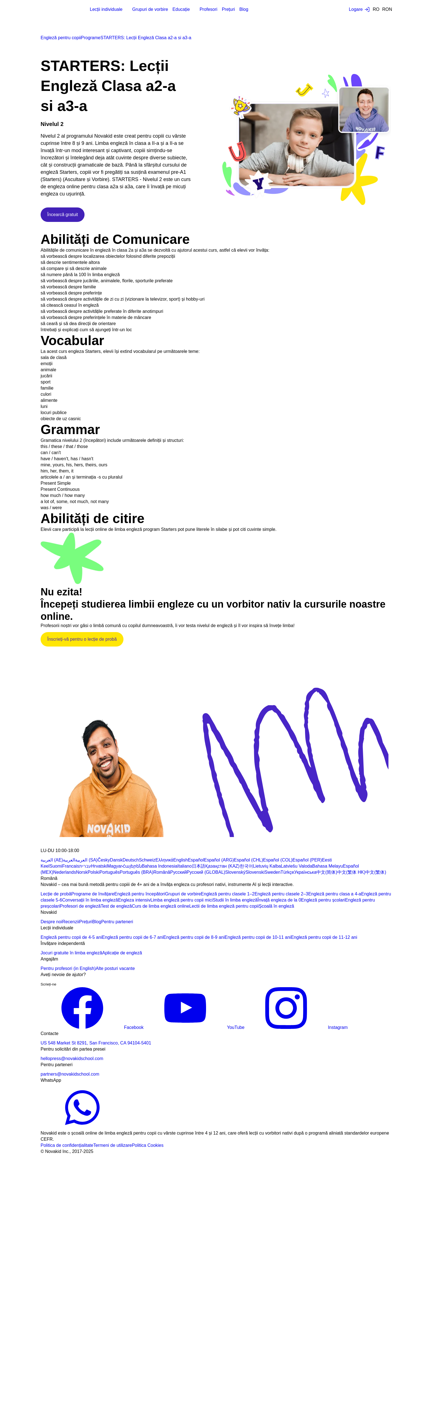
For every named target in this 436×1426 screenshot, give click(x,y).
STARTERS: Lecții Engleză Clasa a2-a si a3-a (145, 37)
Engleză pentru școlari (323, 900)
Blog (243, 9)
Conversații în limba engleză (90, 900)
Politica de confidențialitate (67, 1145)
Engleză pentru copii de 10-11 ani (258, 937)
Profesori (208, 9)
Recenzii (70, 921)
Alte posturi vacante (115, 968)
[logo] (54, 10)
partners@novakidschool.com (70, 1074)
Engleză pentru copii (61, 37)
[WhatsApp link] (82, 1127)
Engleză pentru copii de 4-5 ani (71, 937)
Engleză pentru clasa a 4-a (334, 894)
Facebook (92, 1027)
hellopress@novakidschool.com (72, 1058)
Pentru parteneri (117, 921)
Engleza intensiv (134, 900)
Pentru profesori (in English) (68, 968)
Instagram (296, 1027)
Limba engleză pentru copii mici (181, 900)
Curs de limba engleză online (160, 906)
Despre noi (51, 921)
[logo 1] (54, 844)
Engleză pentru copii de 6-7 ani (133, 937)
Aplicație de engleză (122, 952)
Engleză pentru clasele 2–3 (281, 894)
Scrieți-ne (48, 984)
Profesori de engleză (80, 906)
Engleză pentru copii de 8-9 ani (194, 937)
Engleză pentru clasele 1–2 (227, 894)
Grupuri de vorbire (150, 9)
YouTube (193, 1027)
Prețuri (228, 9)
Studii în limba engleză (235, 900)
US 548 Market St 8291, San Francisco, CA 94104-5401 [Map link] (96, 1043)
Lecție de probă (56, 894)
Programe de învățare (92, 894)
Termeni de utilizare (112, 1145)
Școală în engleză (276, 906)
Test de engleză (116, 906)
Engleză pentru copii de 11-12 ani (324, 937)
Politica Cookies (148, 1145)
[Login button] (359, 9)
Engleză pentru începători (139, 894)
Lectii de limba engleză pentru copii (224, 906)
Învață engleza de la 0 (279, 900)
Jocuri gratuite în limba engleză (71, 952)
